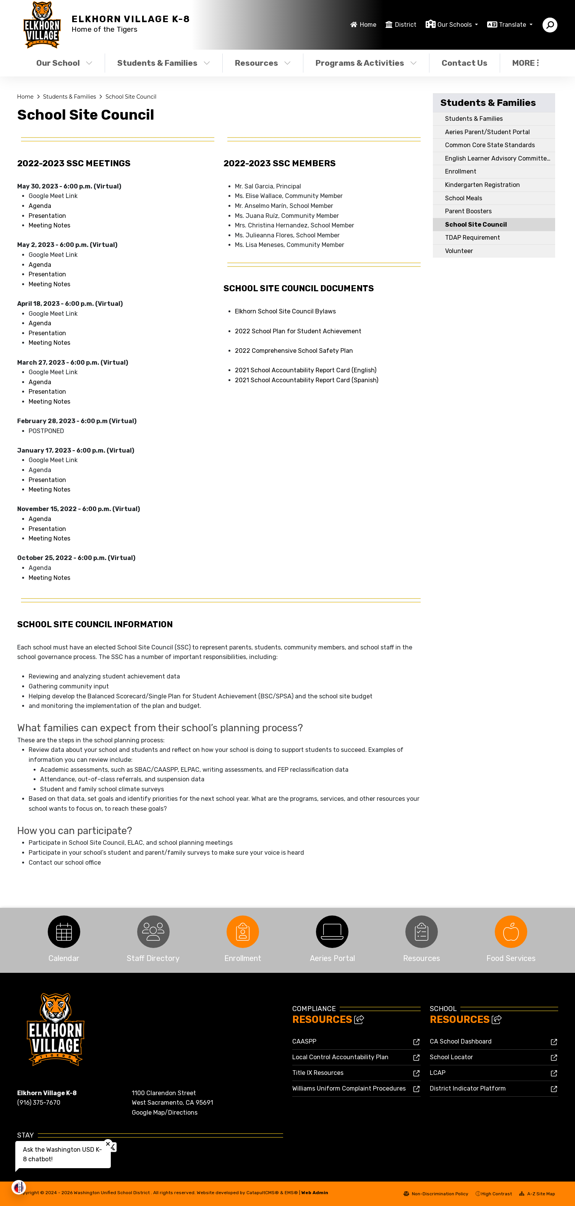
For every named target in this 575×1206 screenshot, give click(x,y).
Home (368, 24)
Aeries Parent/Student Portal (487, 132)
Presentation (47, 215)
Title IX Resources (317, 1072)
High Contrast (496, 1193)
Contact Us (465, 63)
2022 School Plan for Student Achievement (298, 331)
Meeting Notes (49, 225)
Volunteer (459, 251)
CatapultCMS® (262, 1192)
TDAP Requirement (472, 237)
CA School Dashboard (461, 1041)
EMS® (291, 1192)
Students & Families (163, 63)
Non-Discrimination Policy (435, 1193)
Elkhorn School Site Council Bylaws (285, 311)
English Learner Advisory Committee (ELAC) (500, 158)
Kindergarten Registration (482, 184)
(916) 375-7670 (38, 1102)
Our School (64, 63)
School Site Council (130, 96)
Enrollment (460, 171)
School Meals (463, 198)
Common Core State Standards (490, 145)
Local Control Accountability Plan (340, 1057)
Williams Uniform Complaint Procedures (349, 1088)
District (405, 24)
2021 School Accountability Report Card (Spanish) (306, 380)
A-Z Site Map (537, 1193)
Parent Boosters (468, 211)
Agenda (40, 205)
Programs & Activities (366, 63)
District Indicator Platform (468, 1088)
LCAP (437, 1072)
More (525, 63)
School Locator (451, 1057)
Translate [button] (513, 24)
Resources (263, 63)
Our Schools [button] (455, 24)
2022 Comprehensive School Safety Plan (294, 350)
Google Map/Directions (165, 1112)
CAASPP (304, 1041)
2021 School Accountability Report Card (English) (305, 370)
